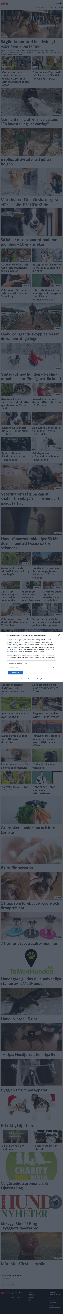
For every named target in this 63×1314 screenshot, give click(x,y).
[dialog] (31, 657)
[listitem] (31, 663)
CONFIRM (15, 672)
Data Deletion (22, 679)
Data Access (31, 679)
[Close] (59, 635)
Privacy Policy (40, 679)
